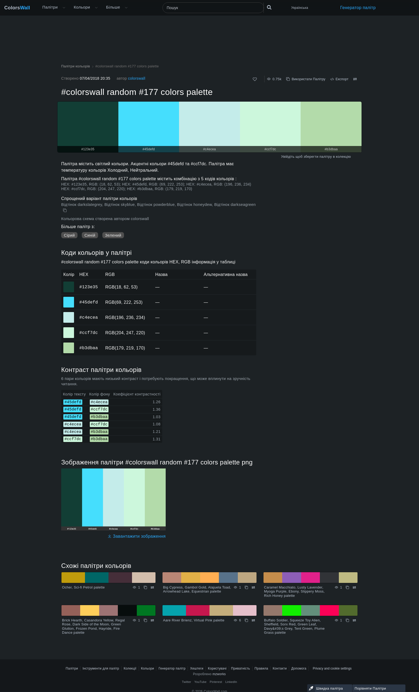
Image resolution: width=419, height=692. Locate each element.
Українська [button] (299, 8)
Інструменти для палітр (101, 668)
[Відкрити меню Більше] (64, 8)
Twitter (186, 681)
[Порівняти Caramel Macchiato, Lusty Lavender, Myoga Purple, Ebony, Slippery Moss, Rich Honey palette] (354, 587)
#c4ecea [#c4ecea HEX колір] (69, 313)
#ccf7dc (88, 333)
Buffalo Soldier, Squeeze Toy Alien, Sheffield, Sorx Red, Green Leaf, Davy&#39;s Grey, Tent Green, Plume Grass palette (294, 626)
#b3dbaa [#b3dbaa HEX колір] (69, 344)
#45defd (88, 302)
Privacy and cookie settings (332, 668)
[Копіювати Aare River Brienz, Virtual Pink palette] (246, 620)
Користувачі (217, 668)
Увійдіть (287, 157)
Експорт (339, 79)
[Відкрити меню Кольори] (96, 8)
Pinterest (216, 681)
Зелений (113, 235)
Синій (89, 235)
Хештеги (196, 668)
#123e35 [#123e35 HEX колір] (69, 283)
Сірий (69, 235)
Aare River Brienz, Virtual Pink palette (193, 620)
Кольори (82, 7)
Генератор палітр (358, 7)
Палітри (50, 7)
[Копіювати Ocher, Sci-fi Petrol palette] (145, 587)
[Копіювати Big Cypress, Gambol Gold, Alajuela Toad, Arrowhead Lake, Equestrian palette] (246, 587)
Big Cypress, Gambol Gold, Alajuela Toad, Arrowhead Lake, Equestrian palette (197, 589)
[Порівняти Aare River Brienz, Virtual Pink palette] (253, 620)
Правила (261, 668)
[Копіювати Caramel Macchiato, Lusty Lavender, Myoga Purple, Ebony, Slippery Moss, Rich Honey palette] (347, 587)
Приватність (240, 668)
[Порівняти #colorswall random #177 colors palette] (355, 79)
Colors (17, 7)
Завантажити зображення (136, 536)
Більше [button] (113, 7)
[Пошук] (213, 7)
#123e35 (88, 287)
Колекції (130, 668)
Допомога (298, 668)
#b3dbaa (88, 348)
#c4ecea (88, 317)
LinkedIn (231, 681)
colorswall (136, 78)
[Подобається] (255, 79)
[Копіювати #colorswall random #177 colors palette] (65, 210)
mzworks (219, 674)
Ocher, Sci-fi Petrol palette (83, 587)
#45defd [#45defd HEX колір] (69, 298)
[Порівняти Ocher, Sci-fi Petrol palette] (152, 587)
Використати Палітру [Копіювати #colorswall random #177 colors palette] (305, 79)
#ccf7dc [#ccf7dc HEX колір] (69, 328)
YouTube (200, 681)
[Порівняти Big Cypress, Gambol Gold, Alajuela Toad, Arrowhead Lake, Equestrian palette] (253, 587)
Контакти (280, 668)
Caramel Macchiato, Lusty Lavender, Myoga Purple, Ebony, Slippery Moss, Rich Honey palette (294, 591)
